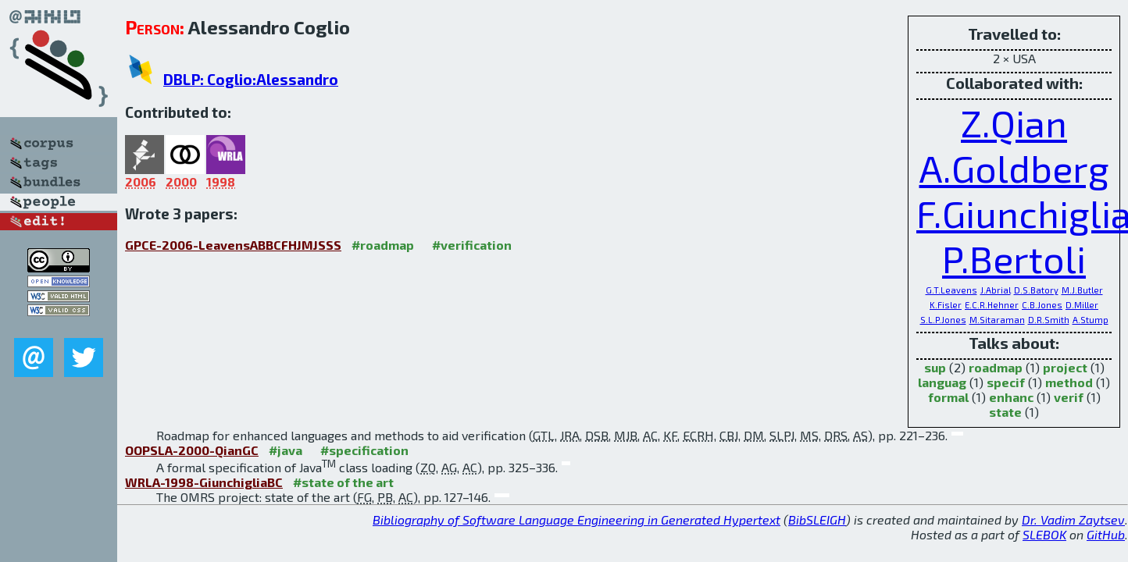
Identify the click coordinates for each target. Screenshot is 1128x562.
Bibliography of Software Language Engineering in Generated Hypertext (576, 519)
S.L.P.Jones (943, 320)
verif (1068, 396)
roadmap (996, 367)
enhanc (1011, 396)
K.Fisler (946, 305)
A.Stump (1090, 320)
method (1069, 382)
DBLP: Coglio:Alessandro (250, 79)
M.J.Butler (1082, 290)
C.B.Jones (1042, 305)
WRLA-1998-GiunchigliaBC (204, 482)
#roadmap (383, 244)
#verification (472, 244)
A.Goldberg (1014, 167)
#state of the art (343, 482)
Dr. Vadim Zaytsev (1073, 519)
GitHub (1106, 534)
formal (948, 396)
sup (935, 367)
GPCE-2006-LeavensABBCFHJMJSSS (233, 244)
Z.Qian (1014, 122)
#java (285, 450)
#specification (364, 450)
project (1065, 367)
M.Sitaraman (997, 320)
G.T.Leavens (951, 290)
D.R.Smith (1048, 320)
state (1005, 411)
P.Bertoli (1014, 258)
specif (1006, 382)
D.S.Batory (1036, 290)
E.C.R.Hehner (992, 305)
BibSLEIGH (817, 519)
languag (942, 382)
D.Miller (1082, 305)
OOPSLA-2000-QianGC (192, 450)
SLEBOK (1044, 534)
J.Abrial (995, 290)
